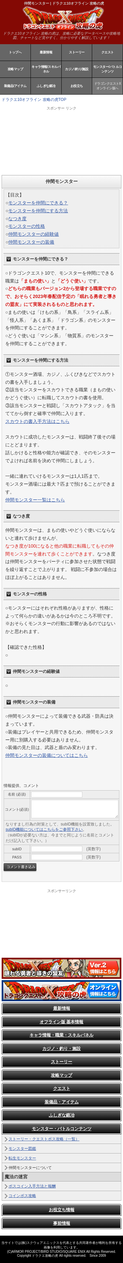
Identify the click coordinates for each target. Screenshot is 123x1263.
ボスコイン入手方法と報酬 (32, 1186)
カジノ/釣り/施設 (76, 69)
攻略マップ (15, 69)
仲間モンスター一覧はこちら (35, 499)
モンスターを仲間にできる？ (38, 202)
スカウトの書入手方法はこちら (37, 421)
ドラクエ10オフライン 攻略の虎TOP (34, 99)
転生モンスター (22, 1158)
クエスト (107, 52)
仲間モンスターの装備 (31, 242)
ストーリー (77, 52)
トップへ (15, 52)
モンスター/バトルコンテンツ (107, 69)
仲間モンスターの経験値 (33, 234)
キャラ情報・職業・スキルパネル (61, 1035)
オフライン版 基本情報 (62, 1021)
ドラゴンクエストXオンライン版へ (107, 86)
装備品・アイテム (62, 1101)
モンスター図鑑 (22, 1148)
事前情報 (61, 1223)
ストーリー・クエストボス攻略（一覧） (44, 1139)
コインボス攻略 (22, 1195)
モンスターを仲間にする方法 (38, 210)
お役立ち (77, 86)
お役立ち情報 (61, 1209)
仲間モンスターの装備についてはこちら (46, 755)
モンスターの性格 (26, 226)
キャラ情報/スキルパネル (45, 69)
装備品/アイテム (15, 86)
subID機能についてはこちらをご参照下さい (44, 829)
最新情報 (46, 52)
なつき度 (17, 218)
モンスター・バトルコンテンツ (62, 1128)
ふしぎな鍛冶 (46, 86)
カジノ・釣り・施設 (61, 1048)
